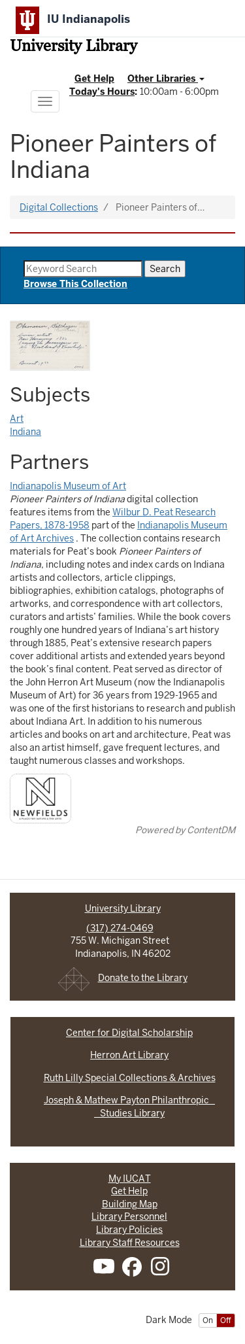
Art (17, 418)
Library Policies (129, 1229)
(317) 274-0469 (120, 928)
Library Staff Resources (130, 1243)
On (208, 1320)
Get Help (94, 78)
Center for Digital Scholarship (129, 1033)
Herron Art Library (129, 1055)
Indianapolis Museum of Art (68, 486)
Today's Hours (102, 91)
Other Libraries (165, 78)
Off (225, 1320)
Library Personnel (129, 1216)
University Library (73, 47)
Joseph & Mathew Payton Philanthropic (129, 1100)
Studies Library (129, 1113)
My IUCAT (129, 1178)
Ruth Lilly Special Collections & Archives (130, 1078)
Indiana (25, 432)
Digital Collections (59, 207)
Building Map (129, 1204)
